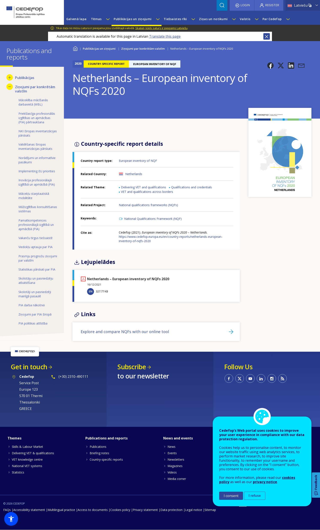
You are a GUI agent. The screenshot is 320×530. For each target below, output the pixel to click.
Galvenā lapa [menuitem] (76, 19)
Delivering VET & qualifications (33, 453)
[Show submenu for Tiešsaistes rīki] (193, 19)
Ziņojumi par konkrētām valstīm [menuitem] (35, 89)
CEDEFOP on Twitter (239, 378)
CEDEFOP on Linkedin (261, 378)
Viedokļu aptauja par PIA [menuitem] (35, 247)
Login (245, 5)
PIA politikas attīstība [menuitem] (32, 323)
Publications (98, 447)
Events (172, 453)
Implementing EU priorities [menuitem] (36, 171)
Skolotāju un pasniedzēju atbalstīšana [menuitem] (35, 280)
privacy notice (265, 481)
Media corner (177, 479)
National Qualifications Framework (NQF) (153, 219)
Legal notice (193, 510)
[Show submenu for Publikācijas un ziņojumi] (158, 19)
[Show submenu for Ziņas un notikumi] (234, 19)
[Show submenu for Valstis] (256, 19)
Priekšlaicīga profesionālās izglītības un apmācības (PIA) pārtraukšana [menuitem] (36, 118)
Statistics (18, 472)
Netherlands (133, 174)
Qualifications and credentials (191, 187)
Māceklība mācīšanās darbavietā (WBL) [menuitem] (33, 102)
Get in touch (29, 366)
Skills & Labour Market (27, 447)
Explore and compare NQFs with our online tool (125, 331)
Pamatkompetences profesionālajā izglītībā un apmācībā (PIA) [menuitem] (36, 224)
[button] (270, 65)
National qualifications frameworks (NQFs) (148, 205)
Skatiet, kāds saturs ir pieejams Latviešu (161, 28)
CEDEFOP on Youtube (250, 378)
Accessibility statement (29, 510)
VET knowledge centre (27, 459)
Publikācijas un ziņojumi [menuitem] (132, 19)
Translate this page (165, 36)
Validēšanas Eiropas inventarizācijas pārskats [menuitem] (35, 146)
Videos (172, 472)
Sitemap (210, 510)
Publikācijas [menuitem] (24, 77)
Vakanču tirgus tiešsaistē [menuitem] (35, 238)
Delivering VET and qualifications (143, 187)
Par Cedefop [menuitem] (272, 19)
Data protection (171, 510)
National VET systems (27, 466)
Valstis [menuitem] (245, 19)
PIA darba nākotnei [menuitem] (31, 305)
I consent (231, 495)
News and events (178, 438)
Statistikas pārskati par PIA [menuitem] (36, 269)
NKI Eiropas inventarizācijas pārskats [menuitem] (37, 133)
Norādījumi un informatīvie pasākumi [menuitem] (37, 160)
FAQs (7, 510)
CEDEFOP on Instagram (271, 378)
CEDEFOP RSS (282, 378)
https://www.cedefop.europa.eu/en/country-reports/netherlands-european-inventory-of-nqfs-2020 (170, 239)
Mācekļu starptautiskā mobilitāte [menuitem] (33, 196)
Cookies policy (120, 510)
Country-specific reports (106, 459)
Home (75, 48)
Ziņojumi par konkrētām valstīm (143, 49)
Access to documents (93, 510)
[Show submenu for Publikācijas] (9, 77)
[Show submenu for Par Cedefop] (288, 19)
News (171, 447)
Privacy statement (145, 510)
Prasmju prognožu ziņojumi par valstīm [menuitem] (37, 258)
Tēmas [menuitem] (96, 19)
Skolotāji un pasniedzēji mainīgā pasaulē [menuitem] (34, 294)
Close (266, 36)
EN (90, 291)
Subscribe (131, 366)
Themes (14, 438)
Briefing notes (99, 453)
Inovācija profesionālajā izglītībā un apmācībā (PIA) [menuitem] (36, 182)
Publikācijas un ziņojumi (99, 49)
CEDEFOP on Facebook (229, 378)
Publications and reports (106, 438)
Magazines (175, 466)
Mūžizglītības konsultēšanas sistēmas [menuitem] (37, 209)
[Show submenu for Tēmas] (108, 19)
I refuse (255, 495)
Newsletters (176, 459)
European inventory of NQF (138, 161)
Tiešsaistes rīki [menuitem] (175, 19)
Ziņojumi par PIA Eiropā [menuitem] (34, 314)
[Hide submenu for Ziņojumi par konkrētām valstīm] (9, 86)
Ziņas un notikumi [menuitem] (213, 19)
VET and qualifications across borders (147, 192)
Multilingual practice (61, 510)
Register (272, 5)
